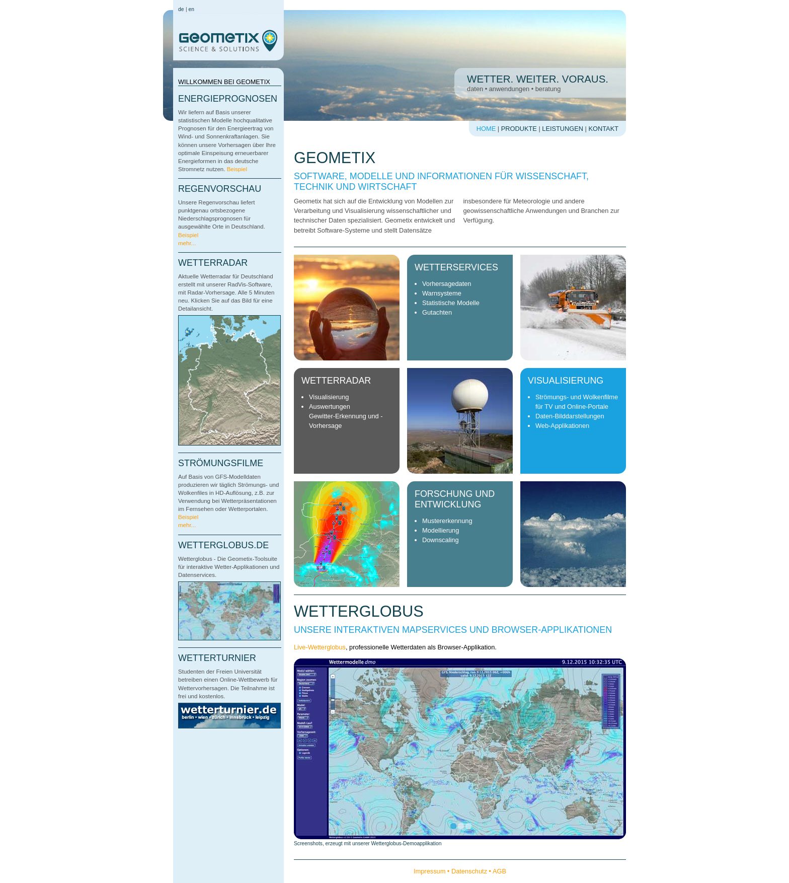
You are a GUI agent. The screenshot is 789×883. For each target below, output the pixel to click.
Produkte (519, 128)
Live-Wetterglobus (320, 647)
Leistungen (562, 128)
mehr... (187, 243)
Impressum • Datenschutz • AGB (460, 871)
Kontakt (604, 128)
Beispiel (237, 169)
